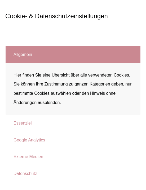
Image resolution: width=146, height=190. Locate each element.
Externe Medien (28, 156)
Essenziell (23, 123)
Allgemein (23, 54)
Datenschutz (25, 173)
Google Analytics (29, 140)
